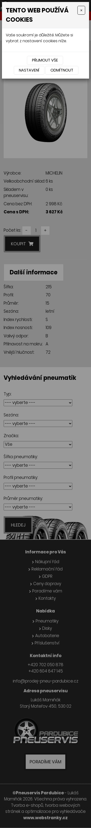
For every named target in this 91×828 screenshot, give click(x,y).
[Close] (81, 10)
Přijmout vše (45, 60)
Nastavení (29, 70)
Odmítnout (61, 70)
